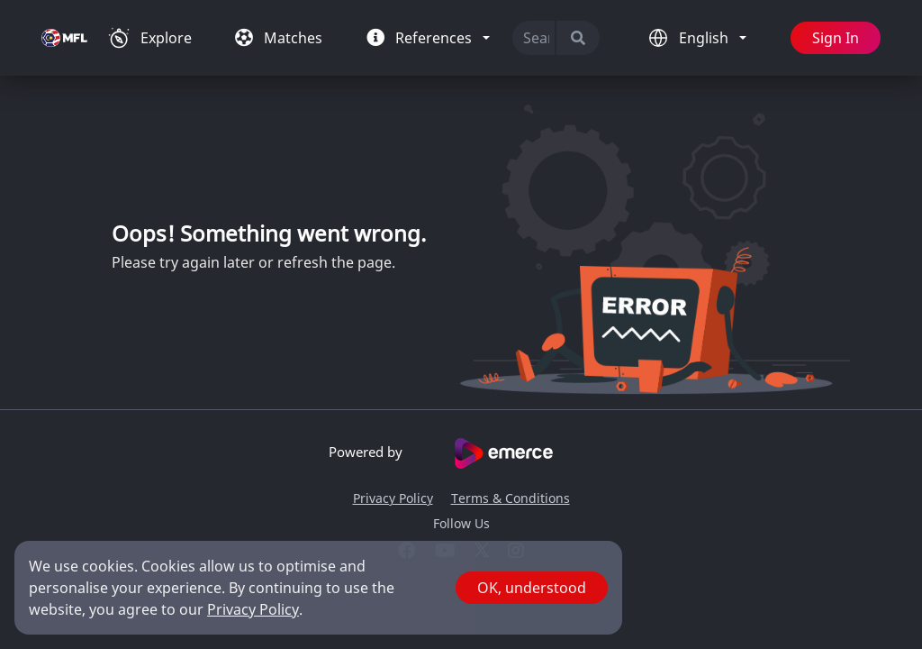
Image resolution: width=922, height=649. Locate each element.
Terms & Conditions (510, 498)
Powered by (461, 453)
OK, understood (531, 588)
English (705, 38)
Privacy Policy (393, 498)
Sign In (835, 38)
